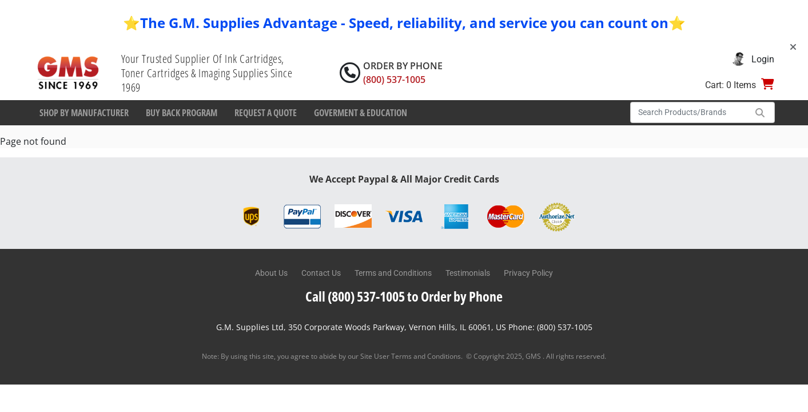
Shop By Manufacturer (84, 112)
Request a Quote (265, 112)
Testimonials (467, 273)
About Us (271, 273)
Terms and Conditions (393, 273)
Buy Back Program (181, 112)
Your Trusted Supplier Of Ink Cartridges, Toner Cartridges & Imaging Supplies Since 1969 (207, 73)
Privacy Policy (528, 273)
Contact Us (321, 273)
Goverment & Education (360, 112)
